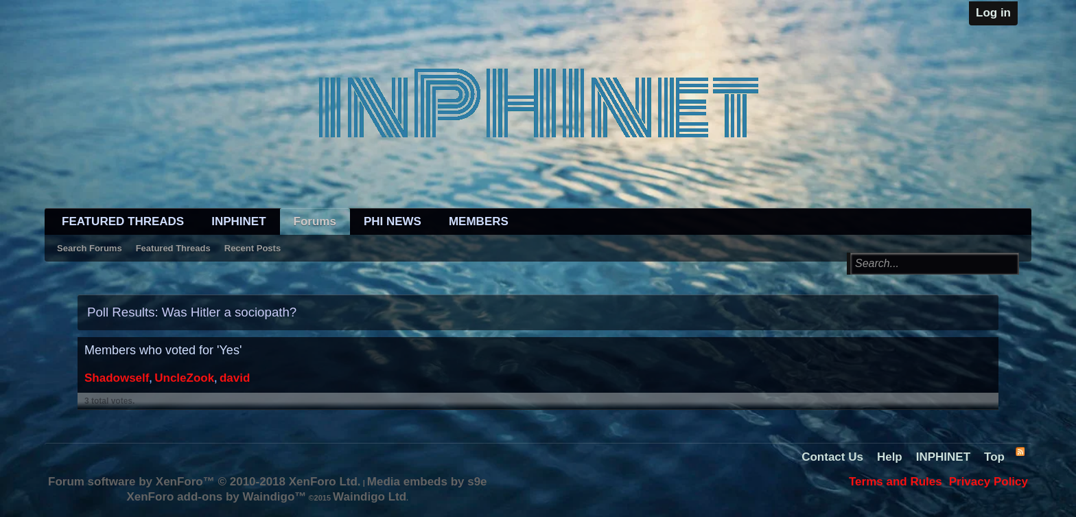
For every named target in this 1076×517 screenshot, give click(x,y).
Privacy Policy (988, 481)
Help (889, 456)
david (235, 377)
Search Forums (89, 248)
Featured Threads (173, 248)
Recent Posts (252, 248)
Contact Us (832, 456)
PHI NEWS (392, 221)
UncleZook (184, 377)
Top (994, 456)
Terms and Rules (895, 481)
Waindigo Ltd (369, 496)
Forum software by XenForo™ (204, 481)
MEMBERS (478, 221)
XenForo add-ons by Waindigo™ (216, 496)
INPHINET (238, 221)
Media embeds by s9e (427, 481)
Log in (993, 12)
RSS (1020, 451)
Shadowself (116, 377)
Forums (315, 221)
